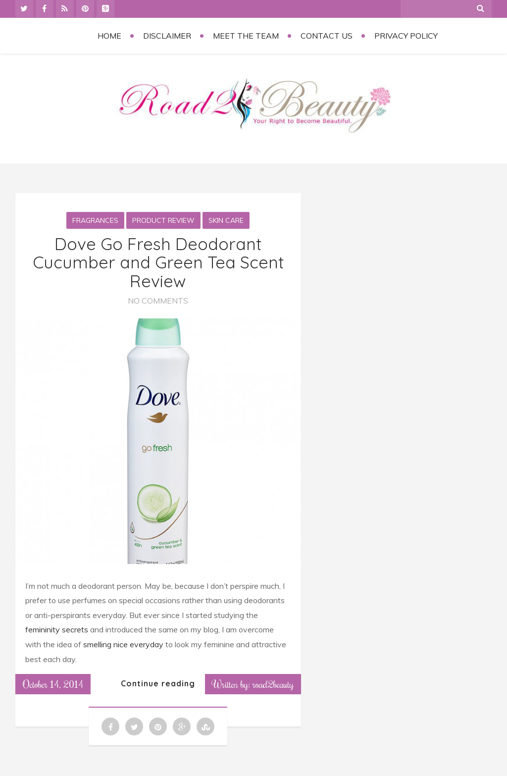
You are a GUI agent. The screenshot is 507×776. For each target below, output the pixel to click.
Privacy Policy (406, 36)
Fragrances (95, 220)
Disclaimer (167, 36)
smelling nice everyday (122, 644)
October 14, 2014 (53, 683)
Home (109, 36)
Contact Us (327, 36)
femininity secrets (57, 629)
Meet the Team (246, 36)
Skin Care (226, 220)
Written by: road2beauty (253, 683)
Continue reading (158, 683)
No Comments (158, 301)
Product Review (163, 220)
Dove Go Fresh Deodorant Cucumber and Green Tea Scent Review (158, 262)
